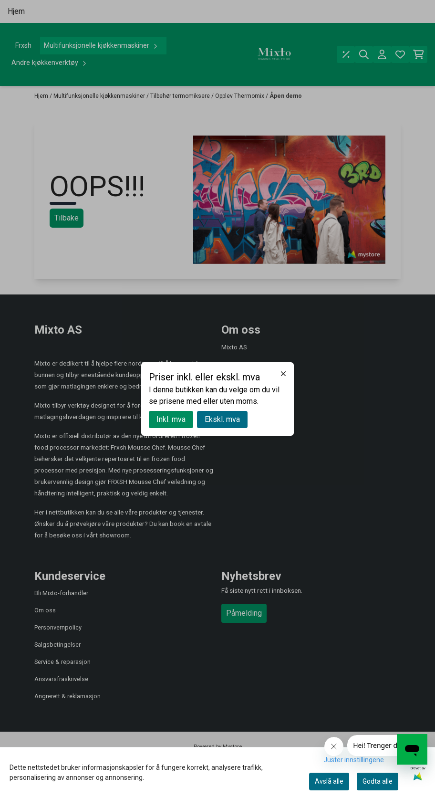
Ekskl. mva (222, 419)
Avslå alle (329, 781)
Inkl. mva (171, 419)
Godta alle (377, 781)
